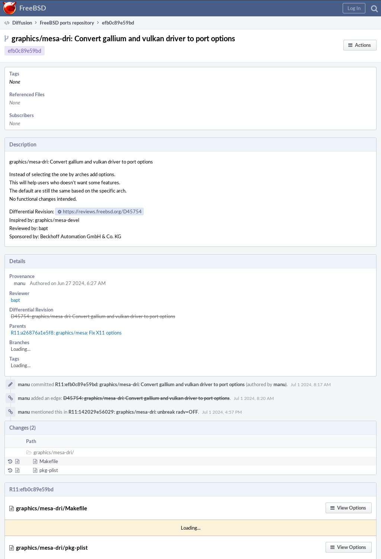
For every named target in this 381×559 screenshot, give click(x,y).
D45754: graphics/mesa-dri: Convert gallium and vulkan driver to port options (93, 316)
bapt (15, 300)
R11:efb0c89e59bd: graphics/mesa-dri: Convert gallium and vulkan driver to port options (150, 384)
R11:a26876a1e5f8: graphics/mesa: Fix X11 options (66, 332)
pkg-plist (48, 470)
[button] (354, 8)
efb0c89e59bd (24, 50)
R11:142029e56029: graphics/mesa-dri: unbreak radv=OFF (133, 411)
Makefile (48, 461)
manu (19, 283)
